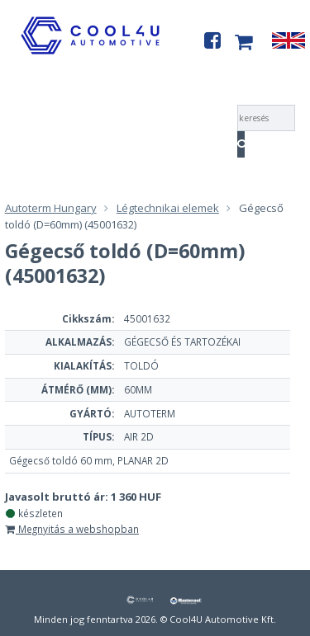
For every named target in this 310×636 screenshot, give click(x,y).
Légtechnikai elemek (168, 207)
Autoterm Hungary (51, 207)
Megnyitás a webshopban (72, 528)
